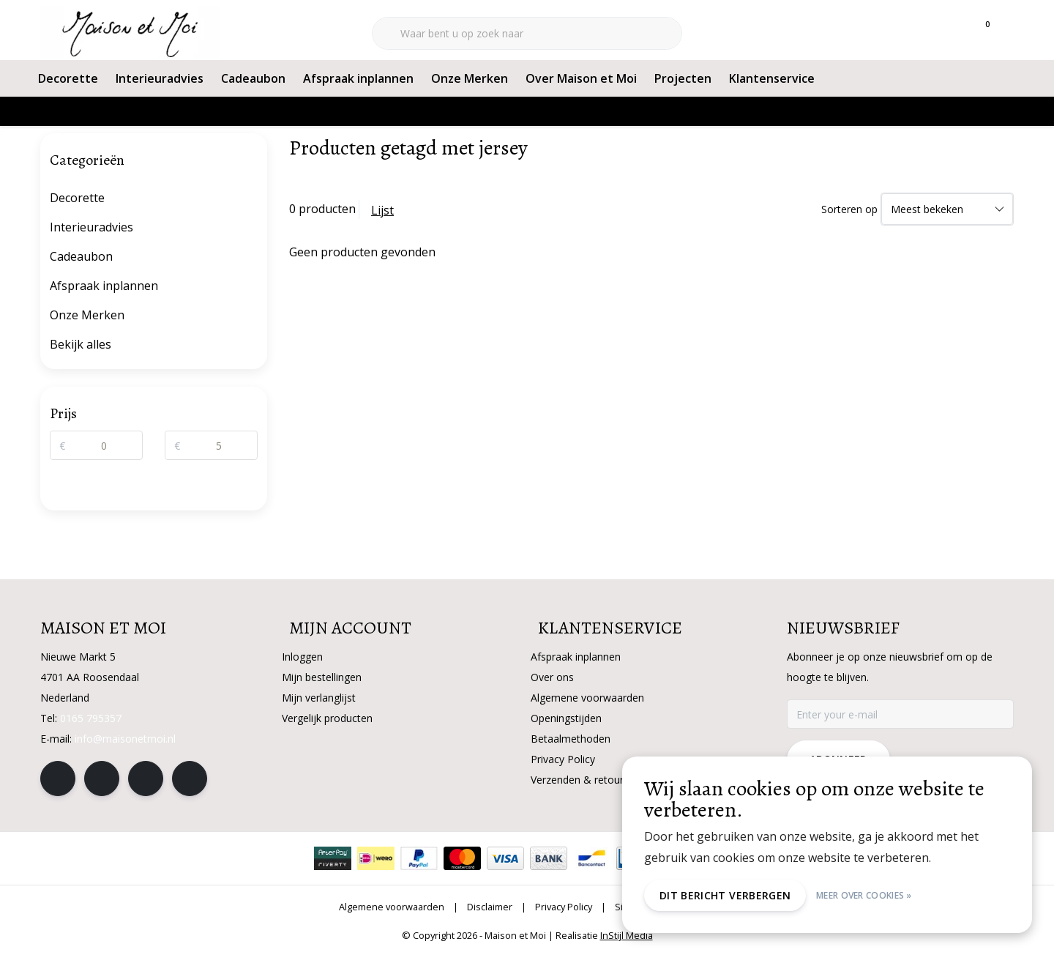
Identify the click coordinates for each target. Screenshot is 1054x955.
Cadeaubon (253, 78)
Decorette (68, 78)
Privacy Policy (563, 906)
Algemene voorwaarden (391, 906)
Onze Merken (469, 78)
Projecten (682, 78)
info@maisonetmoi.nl (125, 739)
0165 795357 (91, 718)
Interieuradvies (159, 78)
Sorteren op (849, 209)
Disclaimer (489, 906)
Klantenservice (772, 78)
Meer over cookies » (864, 895)
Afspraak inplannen (358, 78)
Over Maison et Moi (581, 78)
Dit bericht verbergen (724, 895)
